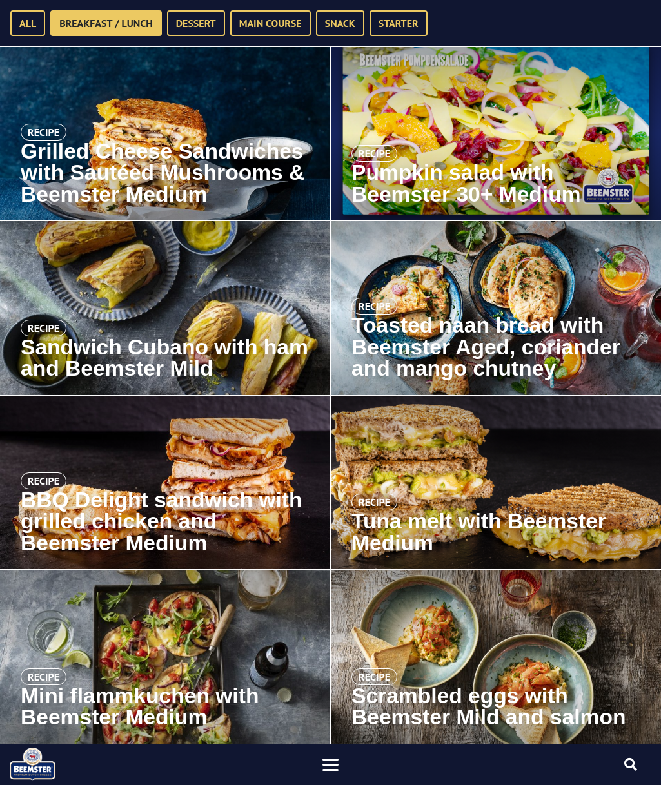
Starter (399, 23)
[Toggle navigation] (330, 764)
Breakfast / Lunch (106, 23)
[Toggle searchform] (630, 764)
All (27, 23)
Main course (270, 23)
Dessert (196, 23)
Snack (340, 23)
